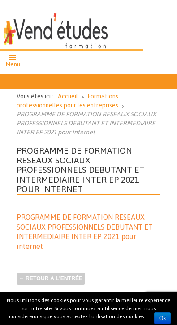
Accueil (68, 96)
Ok (162, 318)
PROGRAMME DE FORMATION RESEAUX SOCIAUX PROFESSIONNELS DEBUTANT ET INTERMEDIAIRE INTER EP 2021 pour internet (81, 169)
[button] (13, 61)
